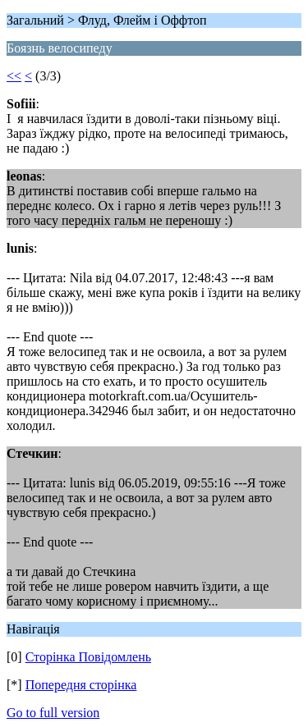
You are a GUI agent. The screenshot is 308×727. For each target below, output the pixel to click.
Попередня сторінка (81, 685)
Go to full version (53, 713)
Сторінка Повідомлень (88, 657)
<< (14, 76)
